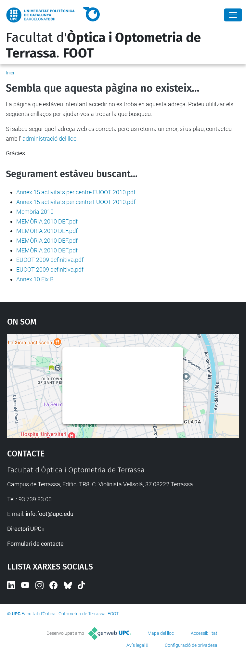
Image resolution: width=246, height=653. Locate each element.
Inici (10, 72)
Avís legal (135, 645)
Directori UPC (24, 528)
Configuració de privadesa (191, 645)
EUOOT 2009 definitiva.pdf (50, 259)
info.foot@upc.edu (49, 513)
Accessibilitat (204, 633)
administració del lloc (49, 138)
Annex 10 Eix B (35, 279)
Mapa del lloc (161, 633)
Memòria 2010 (35, 211)
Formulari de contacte (35, 543)
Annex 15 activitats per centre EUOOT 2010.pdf (76, 192)
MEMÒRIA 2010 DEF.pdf (47, 221)
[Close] (233, 14)
